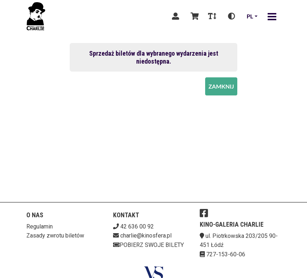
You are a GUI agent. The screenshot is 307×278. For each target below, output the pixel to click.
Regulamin (39, 226)
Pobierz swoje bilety (148, 244)
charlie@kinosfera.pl (146, 235)
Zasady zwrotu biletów (55, 235)
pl (250, 16)
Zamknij (221, 86)
